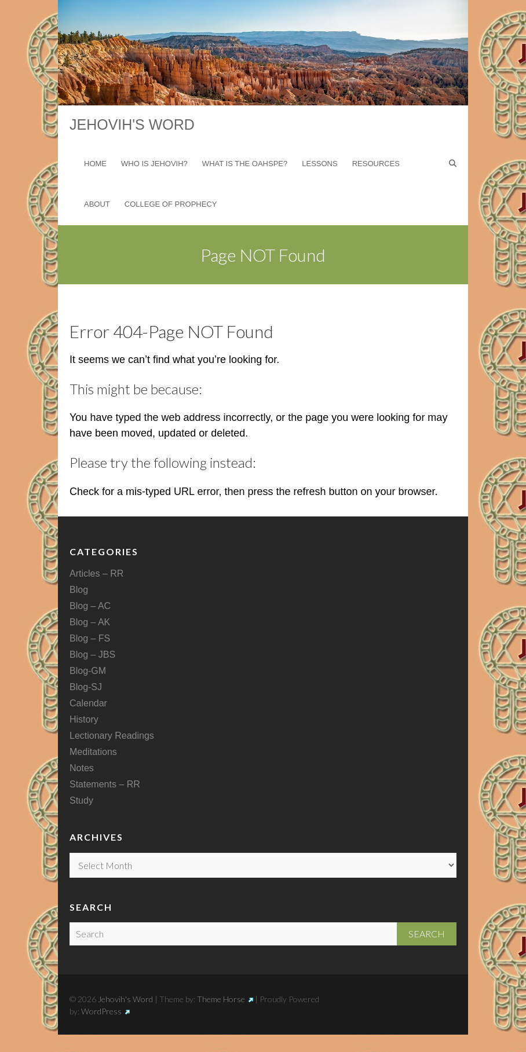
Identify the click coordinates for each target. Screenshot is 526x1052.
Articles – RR (96, 573)
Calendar (88, 703)
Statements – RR (105, 784)
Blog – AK (90, 622)
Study (81, 800)
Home (95, 163)
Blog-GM (88, 671)
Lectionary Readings (112, 736)
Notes (82, 768)
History (84, 719)
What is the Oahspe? (244, 163)
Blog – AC (90, 606)
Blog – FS (90, 638)
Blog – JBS (92, 654)
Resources (376, 163)
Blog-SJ (86, 687)
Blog (79, 590)
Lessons (319, 163)
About (97, 204)
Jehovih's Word (132, 124)
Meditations (93, 752)
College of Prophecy (171, 204)
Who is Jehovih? (154, 163)
